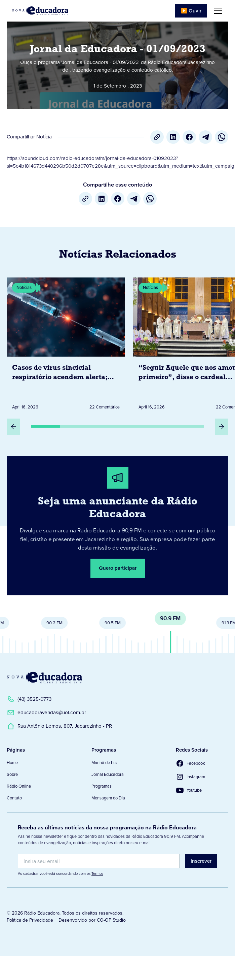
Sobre (12, 774)
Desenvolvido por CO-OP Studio (92, 920)
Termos (97, 873)
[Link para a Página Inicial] (44, 677)
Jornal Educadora (107, 774)
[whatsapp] (221, 137)
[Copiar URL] (157, 137)
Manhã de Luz (104, 762)
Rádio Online (19, 786)
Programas (101, 786)
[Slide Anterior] (13, 427)
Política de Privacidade (30, 920)
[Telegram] (205, 137)
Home (12, 762)
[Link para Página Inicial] (40, 11)
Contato (14, 798)
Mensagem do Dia (108, 798)
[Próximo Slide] (221, 427)
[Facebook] (189, 137)
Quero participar (117, 568)
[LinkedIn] (173, 137)
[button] (216, 11)
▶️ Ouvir (191, 10)
